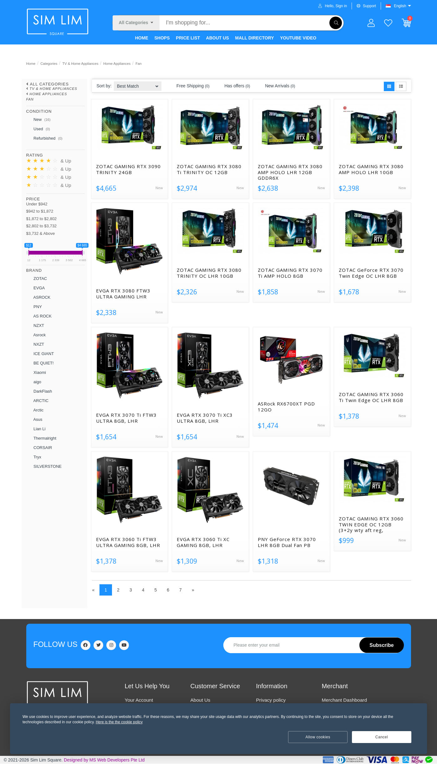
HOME (141, 37)
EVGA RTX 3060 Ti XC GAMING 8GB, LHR (203, 542)
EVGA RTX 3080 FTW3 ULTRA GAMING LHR (123, 294)
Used (38, 129)
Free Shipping (189, 86)
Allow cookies (318, 737)
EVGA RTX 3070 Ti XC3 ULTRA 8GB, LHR (205, 418)
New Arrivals (276, 86)
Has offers (233, 86)
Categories (48, 63)
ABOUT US (217, 37)
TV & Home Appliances (80, 63)
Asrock (36, 335)
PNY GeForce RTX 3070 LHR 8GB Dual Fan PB (287, 542)
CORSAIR (39, 448)
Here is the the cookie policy (119, 722)
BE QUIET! (40, 363)
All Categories (49, 84)
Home (31, 63)
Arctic (34, 410)
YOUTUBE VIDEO (298, 37)
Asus (34, 419)
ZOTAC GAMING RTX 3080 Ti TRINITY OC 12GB (209, 169)
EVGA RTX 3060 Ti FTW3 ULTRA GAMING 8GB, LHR (128, 542)
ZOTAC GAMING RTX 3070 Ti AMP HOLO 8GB (290, 273)
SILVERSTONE (44, 466)
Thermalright (41, 438)
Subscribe (381, 645)
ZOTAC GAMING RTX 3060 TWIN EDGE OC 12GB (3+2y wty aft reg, (371, 524)
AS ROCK (39, 316)
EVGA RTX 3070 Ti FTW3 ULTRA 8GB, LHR (126, 418)
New (38, 120)
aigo (33, 382)
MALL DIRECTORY (254, 37)
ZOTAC (36, 278)
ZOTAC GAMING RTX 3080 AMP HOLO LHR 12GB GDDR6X (290, 172)
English (400, 6)
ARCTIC (37, 401)
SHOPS (161, 37)
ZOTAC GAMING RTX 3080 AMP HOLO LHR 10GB (371, 169)
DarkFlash (39, 391)
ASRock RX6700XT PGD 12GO (286, 407)
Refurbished (44, 139)
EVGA (35, 288)
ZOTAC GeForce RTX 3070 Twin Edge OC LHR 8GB (371, 273)
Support (366, 6)
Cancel (381, 737)
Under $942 (37, 204)
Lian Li (36, 429)
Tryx (33, 457)
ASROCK (38, 297)
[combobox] (138, 84)
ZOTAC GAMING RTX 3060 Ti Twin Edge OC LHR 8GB (371, 397)
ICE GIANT (40, 354)
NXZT (35, 344)
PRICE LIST (187, 37)
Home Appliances (116, 63)
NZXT (35, 325)
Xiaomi (36, 372)
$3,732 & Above (40, 233)
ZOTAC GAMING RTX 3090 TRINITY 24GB (128, 169)
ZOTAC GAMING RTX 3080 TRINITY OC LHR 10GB (209, 273)
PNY (34, 307)
